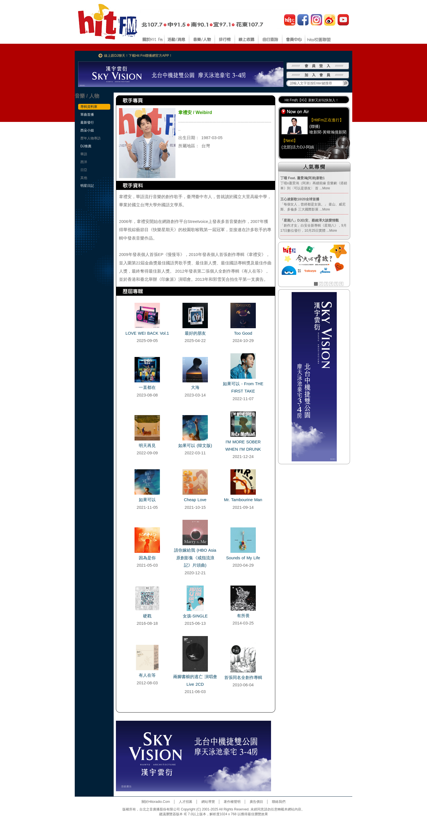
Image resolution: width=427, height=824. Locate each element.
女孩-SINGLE (195, 616)
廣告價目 (256, 802)
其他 (83, 178)
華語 (83, 154)
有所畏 (243, 615)
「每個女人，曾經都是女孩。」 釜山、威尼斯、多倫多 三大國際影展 (312, 204)
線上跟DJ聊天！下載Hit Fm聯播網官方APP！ (138, 56)
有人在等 (147, 675)
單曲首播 (87, 115)
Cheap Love (195, 500)
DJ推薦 (85, 146)
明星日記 (87, 186)
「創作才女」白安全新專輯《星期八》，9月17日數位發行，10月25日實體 (313, 225)
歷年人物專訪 (90, 138)
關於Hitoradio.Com (156, 802)
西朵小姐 (87, 130)
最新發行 (87, 122)
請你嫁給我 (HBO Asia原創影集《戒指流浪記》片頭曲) (195, 557)
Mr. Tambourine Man (243, 500)
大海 (195, 387)
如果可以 (147, 500)
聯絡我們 (278, 802)
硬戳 (147, 616)
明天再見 (147, 445)
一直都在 (147, 387)
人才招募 (185, 802)
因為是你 (147, 558)
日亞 (83, 170)
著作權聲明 (232, 802)
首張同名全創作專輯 (243, 677)
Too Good (243, 333)
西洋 (83, 162)
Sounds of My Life (243, 558)
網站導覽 (208, 802)
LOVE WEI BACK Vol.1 (147, 333)
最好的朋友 (195, 333)
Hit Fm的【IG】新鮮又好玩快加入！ (312, 100)
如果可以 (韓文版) (195, 445)
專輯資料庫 (88, 107)
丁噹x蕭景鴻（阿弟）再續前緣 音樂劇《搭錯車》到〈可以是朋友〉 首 (313, 183)
